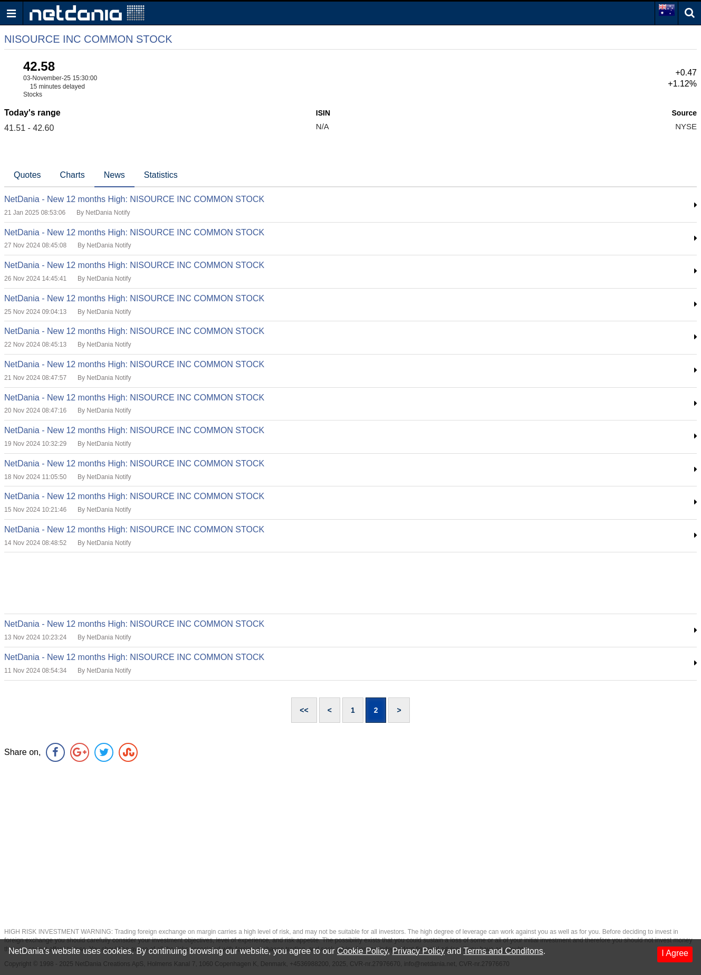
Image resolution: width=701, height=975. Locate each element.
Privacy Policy (418, 951)
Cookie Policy (362, 951)
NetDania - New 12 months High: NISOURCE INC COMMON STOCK (134, 199)
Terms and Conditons (503, 951)
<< (304, 710)
